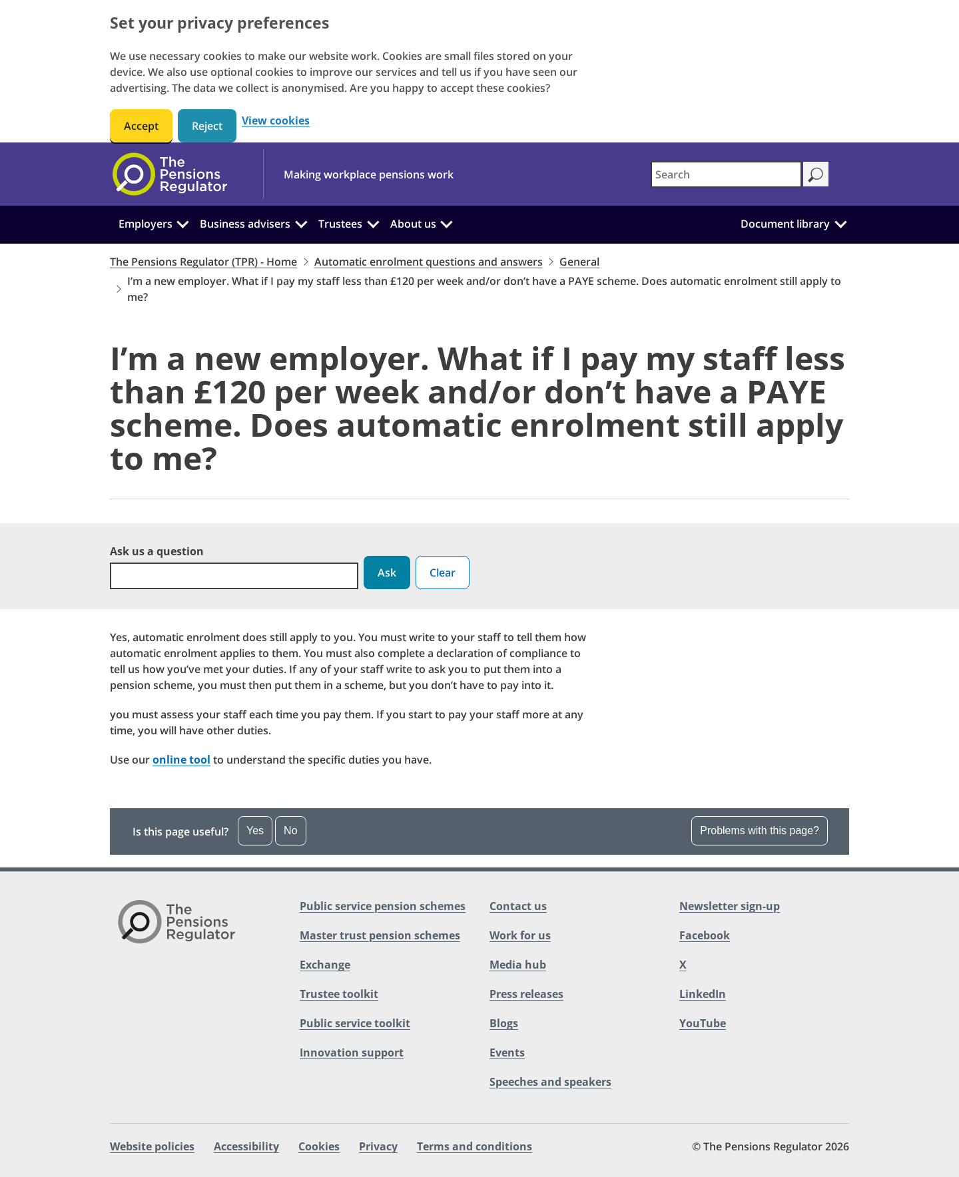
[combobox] (726, 174)
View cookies (276, 121)
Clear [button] (443, 572)
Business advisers (245, 223)
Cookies (319, 1146)
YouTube (702, 1023)
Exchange (325, 964)
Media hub (517, 964)
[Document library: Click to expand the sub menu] (840, 222)
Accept (141, 125)
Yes (255, 830)
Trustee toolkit (339, 994)
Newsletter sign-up (729, 906)
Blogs (503, 1023)
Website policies (152, 1146)
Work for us (520, 935)
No (290, 830)
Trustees (340, 223)
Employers (145, 223)
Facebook (704, 935)
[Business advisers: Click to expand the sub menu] (301, 222)
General (579, 261)
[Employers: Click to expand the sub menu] (183, 222)
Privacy (378, 1146)
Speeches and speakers (550, 1081)
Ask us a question (157, 551)
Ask (387, 572)
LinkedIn (702, 994)
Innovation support (352, 1052)
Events (507, 1052)
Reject (207, 125)
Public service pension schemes (383, 906)
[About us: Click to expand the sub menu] (446, 222)
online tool (181, 759)
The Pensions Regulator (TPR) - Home (203, 261)
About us (413, 223)
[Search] (815, 174)
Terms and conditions (474, 1146)
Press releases (526, 994)
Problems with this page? (759, 830)
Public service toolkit (355, 1023)
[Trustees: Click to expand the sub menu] (373, 222)
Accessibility (246, 1146)
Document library (785, 223)
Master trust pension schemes (380, 935)
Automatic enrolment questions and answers (428, 261)
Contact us (518, 906)
